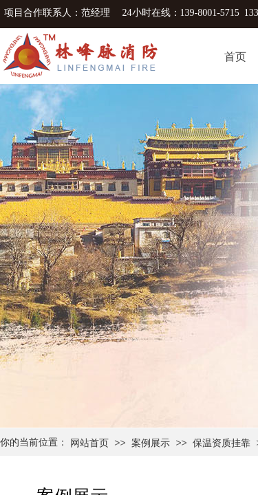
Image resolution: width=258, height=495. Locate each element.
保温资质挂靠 (221, 443)
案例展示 (150, 443)
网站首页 (89, 443)
